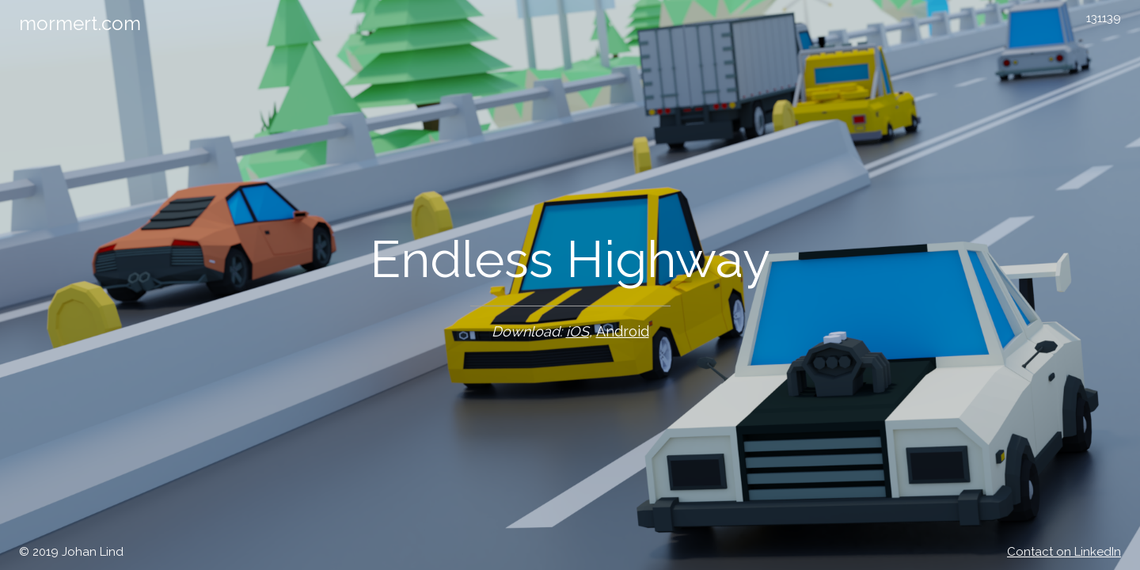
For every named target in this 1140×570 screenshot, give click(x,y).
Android (622, 331)
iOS (577, 331)
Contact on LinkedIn (1064, 552)
